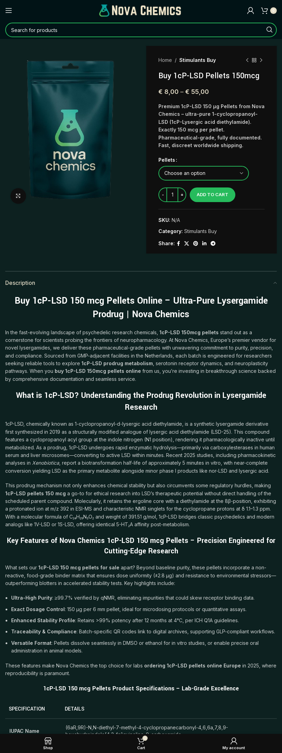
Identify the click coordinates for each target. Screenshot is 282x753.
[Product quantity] (172, 194)
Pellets (166, 160)
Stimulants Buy (197, 60)
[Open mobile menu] (9, 10)
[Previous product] (247, 60)
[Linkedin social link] (204, 243)
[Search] (141, 30)
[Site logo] (141, 10)
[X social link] (186, 243)
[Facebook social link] (178, 243)
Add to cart (212, 194)
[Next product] (261, 60)
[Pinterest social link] (195, 243)
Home (165, 60)
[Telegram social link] (213, 243)
